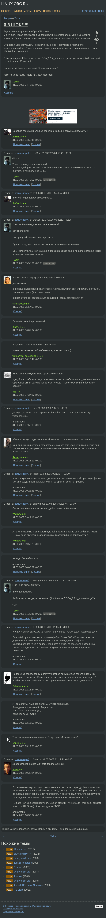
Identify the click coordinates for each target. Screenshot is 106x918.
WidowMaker (19, 514)
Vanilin (15, 743)
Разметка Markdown (41, 906)
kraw (15, 327)
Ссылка (8, 92)
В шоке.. (18, 867)
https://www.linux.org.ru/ (13, 911)
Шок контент (20, 849)
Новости (6, 10)
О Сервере (8, 906)
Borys (15, 769)
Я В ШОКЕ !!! (16, 24)
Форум (37, 10)
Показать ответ (21, 144)
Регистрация (88, 10)
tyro (14, 391)
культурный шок (22, 858)
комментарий (22, 153)
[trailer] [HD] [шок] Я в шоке (28, 885)
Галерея (18, 10)
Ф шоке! (18, 876)
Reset (15, 457)
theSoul (16, 136)
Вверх (99, 906)
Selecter (16, 686)
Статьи (28, 10)
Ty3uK (15, 81)
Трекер (47, 10)
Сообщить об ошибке (13, 909)
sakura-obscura (20, 303)
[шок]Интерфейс (23, 863)
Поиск (56, 10)
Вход (101, 10)
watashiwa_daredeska (24, 356)
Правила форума (23, 906)
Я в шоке (18, 890)
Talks (17, 18)
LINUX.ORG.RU (14, 3)
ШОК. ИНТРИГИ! (23, 853)
